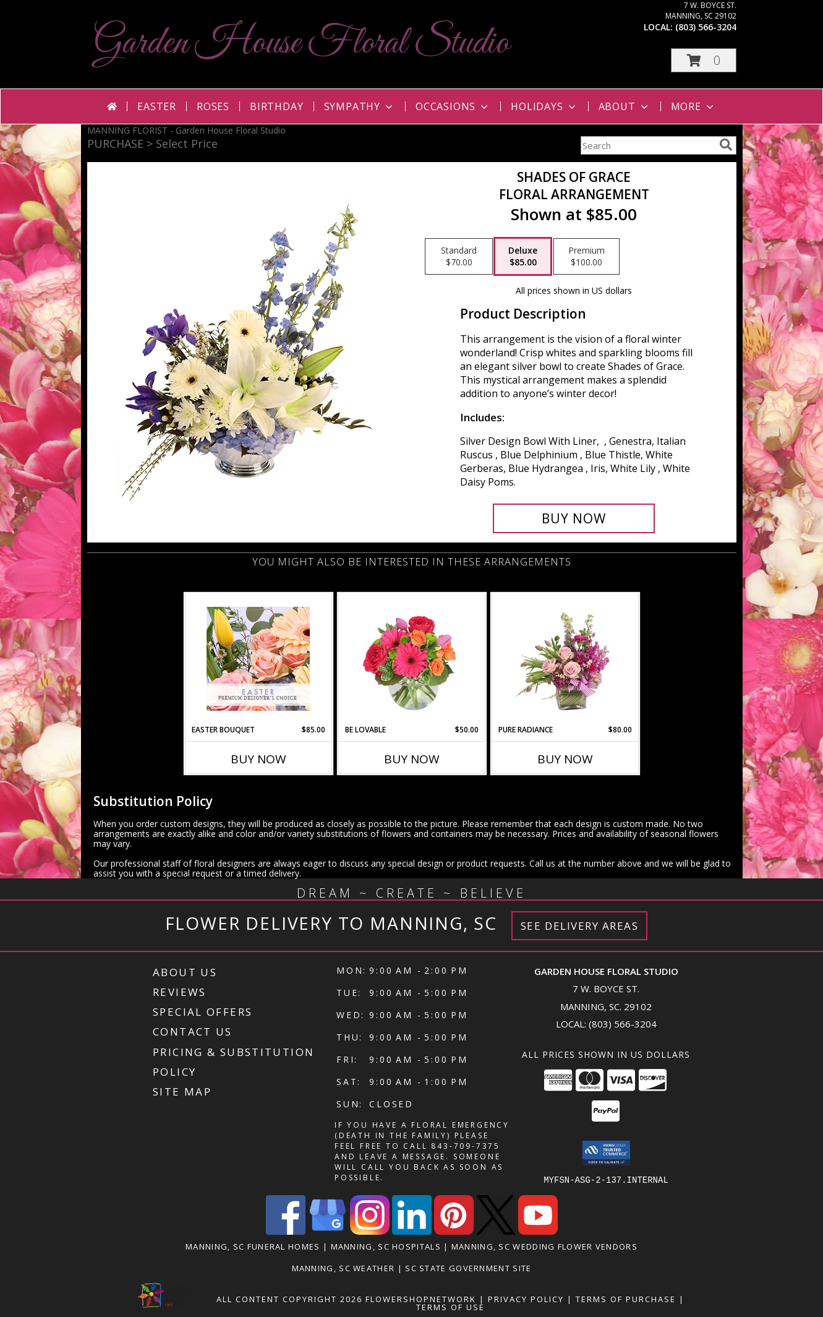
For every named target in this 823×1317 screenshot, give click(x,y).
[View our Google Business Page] (328, 1231)
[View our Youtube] (538, 1231)
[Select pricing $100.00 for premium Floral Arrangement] (586, 257)
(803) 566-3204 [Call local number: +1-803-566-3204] (705, 27)
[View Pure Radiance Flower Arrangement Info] (564, 659)
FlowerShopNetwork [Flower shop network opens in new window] (420, 1298)
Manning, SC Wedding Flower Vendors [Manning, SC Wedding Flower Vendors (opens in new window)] (544, 1245)
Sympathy (359, 106)
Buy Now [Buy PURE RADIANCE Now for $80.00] (565, 759)
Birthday (276, 106)
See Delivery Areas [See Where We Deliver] (580, 926)
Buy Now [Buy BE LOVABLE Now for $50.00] (412, 759)
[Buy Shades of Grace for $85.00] (574, 518)
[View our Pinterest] (454, 1231)
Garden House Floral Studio (301, 44)
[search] (726, 145)
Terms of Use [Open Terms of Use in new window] (450, 1306)
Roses (213, 106)
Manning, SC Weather (343, 1267)
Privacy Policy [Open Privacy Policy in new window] (526, 1298)
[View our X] (496, 1231)
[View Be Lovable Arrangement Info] (411, 658)
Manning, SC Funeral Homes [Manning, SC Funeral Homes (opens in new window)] (252, 1245)
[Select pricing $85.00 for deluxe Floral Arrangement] (522, 257)
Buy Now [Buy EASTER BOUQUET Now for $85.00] (258, 759)
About (624, 106)
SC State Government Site (468, 1267)
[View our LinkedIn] (412, 1231)
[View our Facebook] (285, 1231)
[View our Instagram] (370, 1231)
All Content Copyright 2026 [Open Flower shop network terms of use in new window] (289, 1298)
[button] (703, 60)
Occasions (453, 106)
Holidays (544, 106)
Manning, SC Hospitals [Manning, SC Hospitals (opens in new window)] (386, 1245)
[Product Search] (647, 145)
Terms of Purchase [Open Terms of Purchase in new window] (626, 1298)
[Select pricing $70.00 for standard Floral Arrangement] (458, 257)
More (693, 106)
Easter (156, 106)
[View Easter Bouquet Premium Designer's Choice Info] (258, 658)
